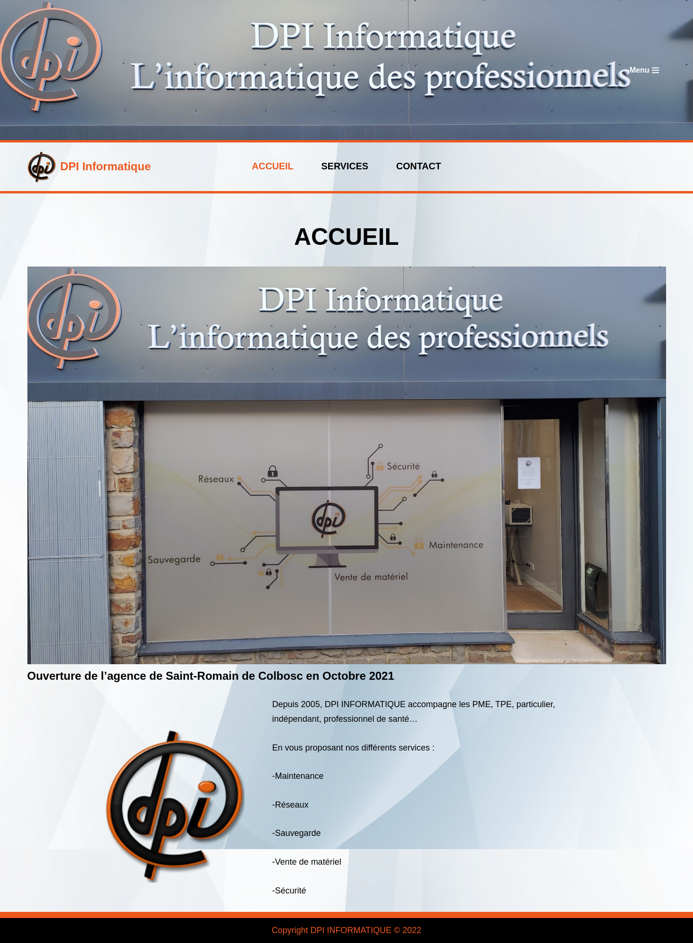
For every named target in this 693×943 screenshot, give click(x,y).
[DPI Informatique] (89, 167)
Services (345, 166)
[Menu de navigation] (644, 70)
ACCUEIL (273, 166)
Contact (418, 166)
